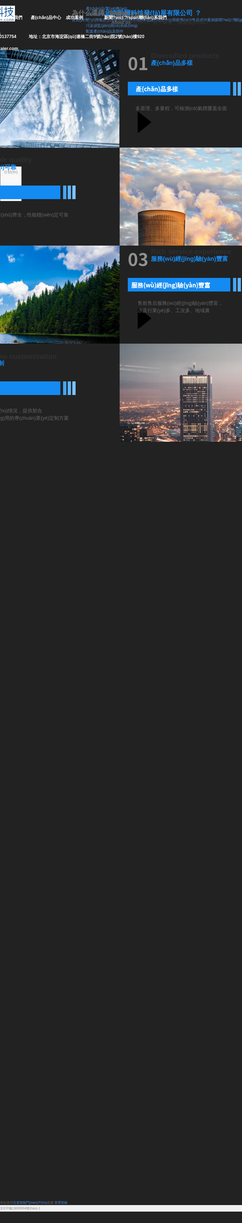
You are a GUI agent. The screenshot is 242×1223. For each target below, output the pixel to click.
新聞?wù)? (224, 20)
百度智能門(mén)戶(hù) (30, 1203)
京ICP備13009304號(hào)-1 (20, 1208)
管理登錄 (60, 1203)
